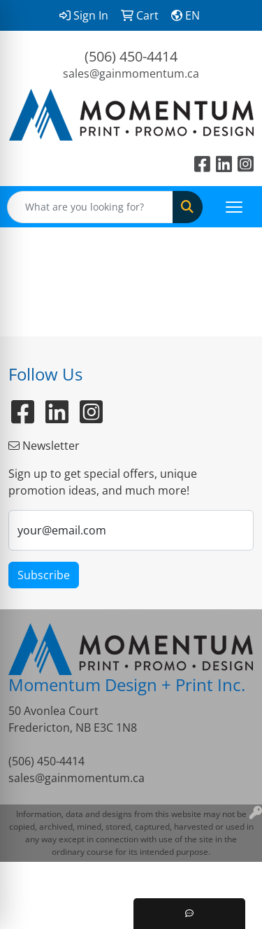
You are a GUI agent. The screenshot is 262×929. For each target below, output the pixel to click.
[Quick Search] (90, 207)
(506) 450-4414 (131, 56)
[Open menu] (234, 207)
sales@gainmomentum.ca (131, 73)
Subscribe (43, 575)
